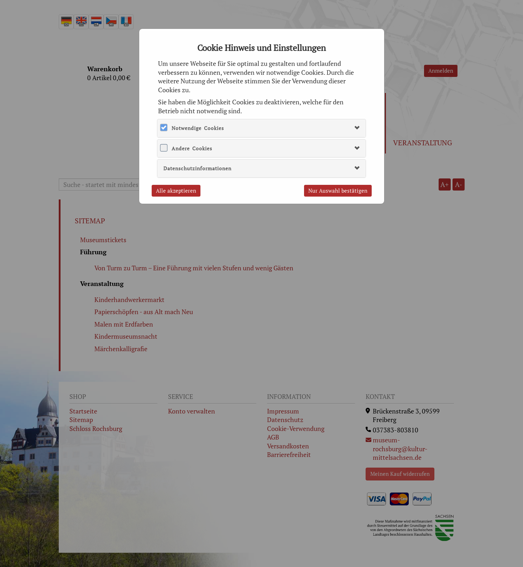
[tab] (261, 128)
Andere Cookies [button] (192, 148)
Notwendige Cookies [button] (198, 128)
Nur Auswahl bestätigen (337, 190)
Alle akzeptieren (176, 190)
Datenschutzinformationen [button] (197, 168)
